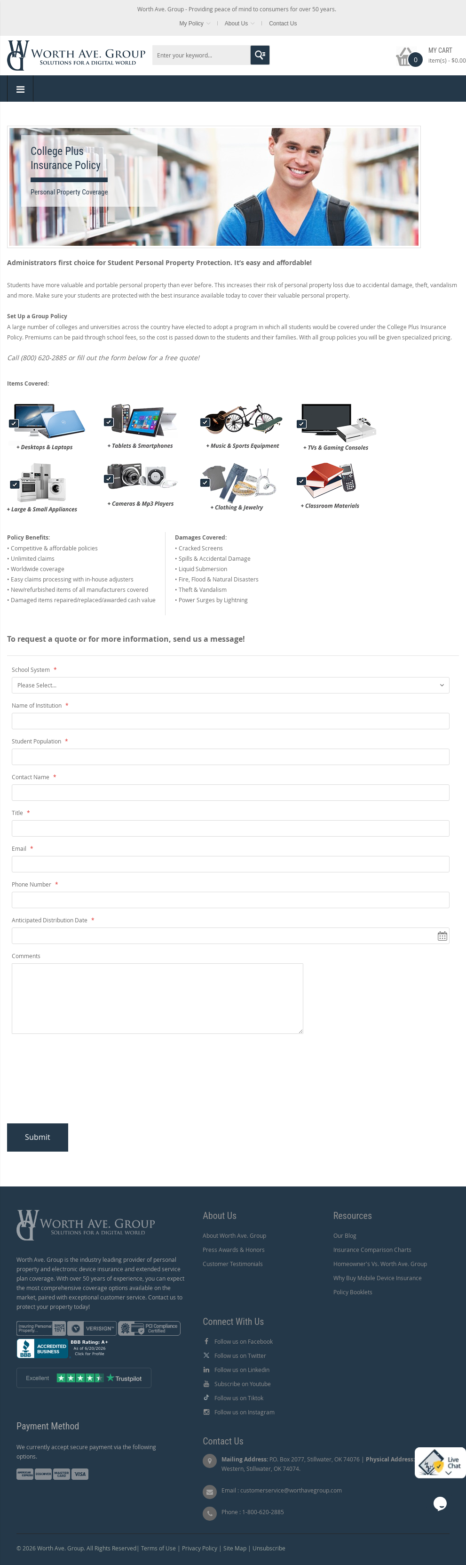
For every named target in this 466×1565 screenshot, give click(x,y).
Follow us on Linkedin (241, 1369)
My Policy (191, 23)
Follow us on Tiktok (238, 1398)
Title (18, 812)
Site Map (234, 1548)
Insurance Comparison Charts (372, 1249)
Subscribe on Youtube (242, 1384)
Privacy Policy (199, 1548)
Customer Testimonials (233, 1263)
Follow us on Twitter (240, 1355)
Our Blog (344, 1235)
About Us (236, 23)
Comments (26, 956)
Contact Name (31, 777)
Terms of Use (158, 1548)
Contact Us (283, 23)
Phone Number (32, 884)
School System (31, 669)
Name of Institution (37, 705)
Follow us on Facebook (243, 1341)
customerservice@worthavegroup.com (291, 1490)
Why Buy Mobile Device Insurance (377, 1278)
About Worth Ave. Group (234, 1235)
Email (20, 848)
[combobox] (211, 55)
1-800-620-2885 (263, 1512)
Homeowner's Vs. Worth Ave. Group (380, 1263)
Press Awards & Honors (234, 1249)
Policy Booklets (352, 1292)
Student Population (37, 741)
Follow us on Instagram (244, 1412)
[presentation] (87, 1081)
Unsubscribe (269, 1548)
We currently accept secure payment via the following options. (86, 1451)
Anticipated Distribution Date (50, 920)
